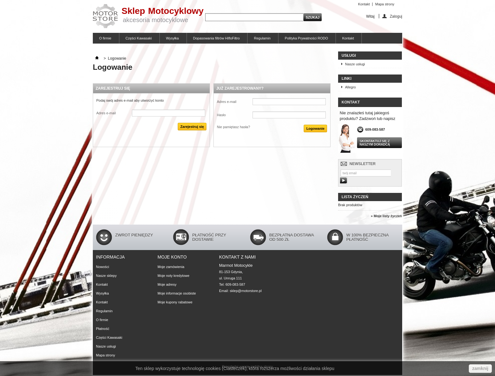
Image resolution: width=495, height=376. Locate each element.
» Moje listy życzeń (386, 216)
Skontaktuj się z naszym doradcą (375, 142)
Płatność (102, 329)
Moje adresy (167, 284)
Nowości (102, 267)
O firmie (105, 38)
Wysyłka (172, 38)
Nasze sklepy (106, 276)
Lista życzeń (355, 197)
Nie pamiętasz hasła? (233, 127)
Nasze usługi (355, 64)
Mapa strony (384, 4)
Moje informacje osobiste (177, 293)
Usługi (349, 55)
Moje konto (172, 257)
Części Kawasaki (139, 38)
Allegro (350, 87)
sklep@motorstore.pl (246, 291)
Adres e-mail (106, 113)
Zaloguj (396, 16)
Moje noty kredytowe (173, 276)
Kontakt (364, 4)
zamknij (480, 368)
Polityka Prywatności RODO (306, 38)
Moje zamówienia (171, 267)
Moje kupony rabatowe (175, 302)
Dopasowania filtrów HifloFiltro (216, 38)
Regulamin (262, 38)
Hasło (221, 115)
